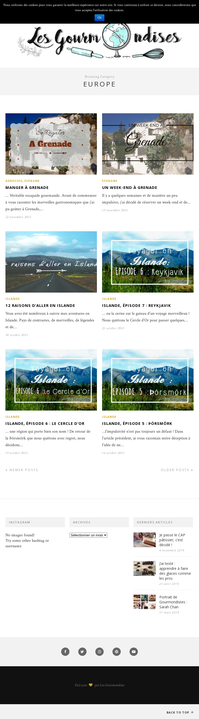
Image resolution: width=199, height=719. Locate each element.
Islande (12, 299)
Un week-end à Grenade (129, 187)
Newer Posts (21, 470)
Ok (99, 17)
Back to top (180, 712)
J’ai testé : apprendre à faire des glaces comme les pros (175, 571)
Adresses (13, 181)
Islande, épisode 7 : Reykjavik (136, 305)
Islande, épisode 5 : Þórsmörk (137, 423)
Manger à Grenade (27, 187)
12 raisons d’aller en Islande (40, 305)
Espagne (32, 181)
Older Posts (177, 470)
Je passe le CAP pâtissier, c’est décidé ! (172, 539)
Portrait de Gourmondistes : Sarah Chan (173, 602)
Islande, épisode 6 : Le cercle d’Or (44, 423)
